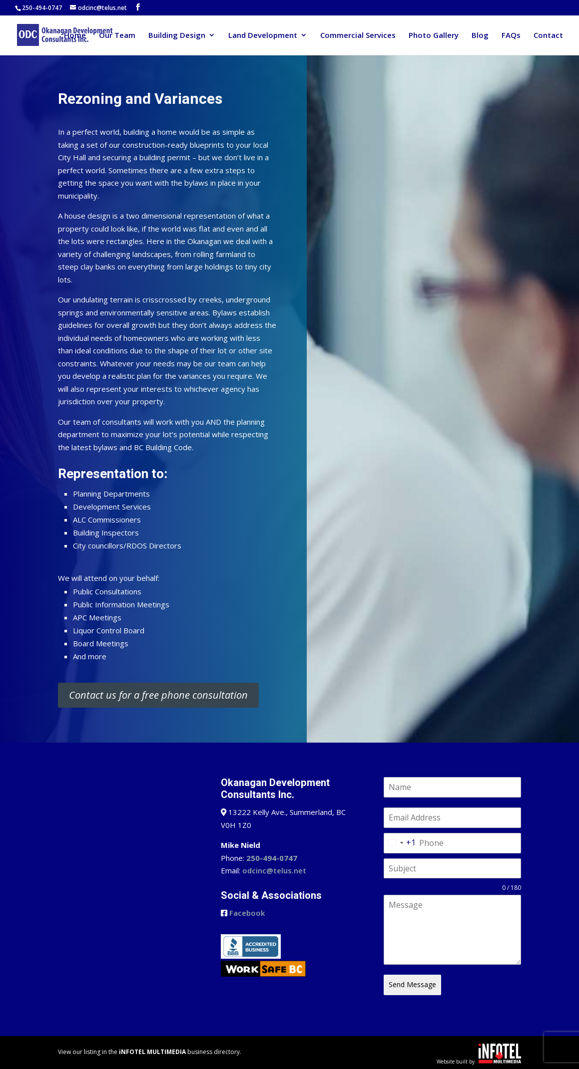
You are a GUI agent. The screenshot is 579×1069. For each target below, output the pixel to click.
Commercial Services (358, 35)
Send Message (412, 984)
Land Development (262, 35)
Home (75, 35)
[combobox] (400, 843)
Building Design (176, 35)
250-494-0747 (42, 7)
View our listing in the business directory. (149, 1050)
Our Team (117, 35)
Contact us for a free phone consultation (158, 695)
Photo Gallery (434, 35)
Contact (548, 35)
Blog (480, 35)
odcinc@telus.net (274, 870)
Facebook (247, 913)
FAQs (511, 35)
